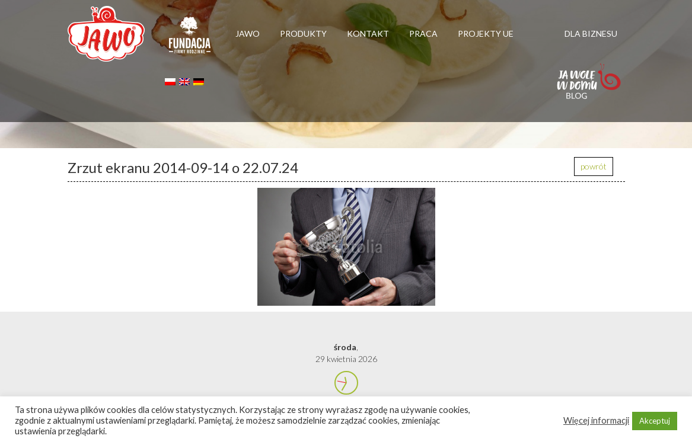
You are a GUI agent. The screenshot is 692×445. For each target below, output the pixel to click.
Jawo (247, 33)
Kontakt (368, 33)
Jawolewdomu (588, 87)
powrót (594, 166)
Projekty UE (486, 33)
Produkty (303, 33)
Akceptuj (654, 420)
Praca (423, 33)
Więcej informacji (596, 420)
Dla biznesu (591, 33)
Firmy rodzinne (190, 40)
